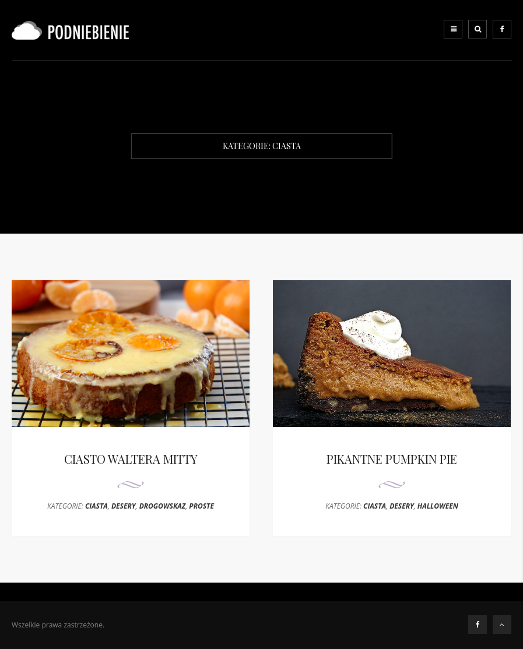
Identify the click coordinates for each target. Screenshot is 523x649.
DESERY (123, 506)
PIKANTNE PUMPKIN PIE (392, 459)
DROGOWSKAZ (162, 506)
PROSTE (201, 506)
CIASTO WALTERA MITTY (131, 459)
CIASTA (96, 506)
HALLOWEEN (437, 506)
